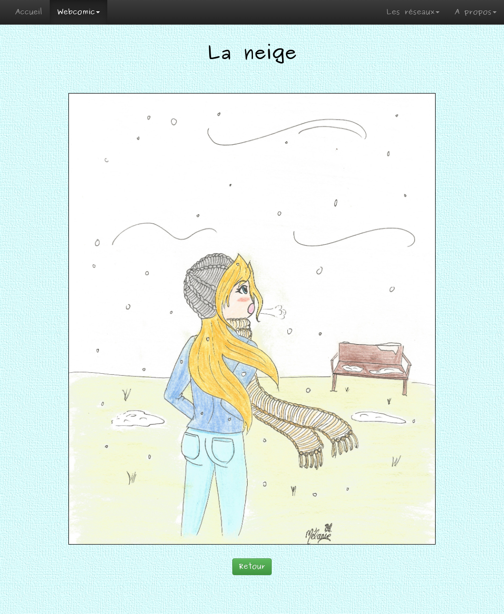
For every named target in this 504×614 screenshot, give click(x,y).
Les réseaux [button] (413, 12)
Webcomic (78, 12)
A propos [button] (475, 12)
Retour (252, 566)
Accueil (28, 12)
